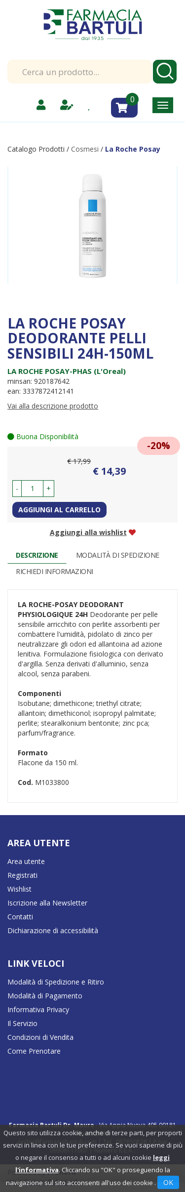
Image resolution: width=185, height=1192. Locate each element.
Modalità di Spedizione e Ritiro (55, 981)
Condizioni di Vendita (40, 1037)
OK (168, 1182)
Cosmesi (85, 149)
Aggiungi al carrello (59, 509)
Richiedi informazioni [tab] (54, 571)
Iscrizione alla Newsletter (47, 902)
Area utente (26, 861)
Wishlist (19, 889)
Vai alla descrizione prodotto (52, 406)
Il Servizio (22, 1023)
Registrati (22, 875)
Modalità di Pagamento (44, 995)
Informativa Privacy (38, 1009)
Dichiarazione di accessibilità (52, 930)
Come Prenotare (34, 1051)
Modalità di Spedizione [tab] (117, 555)
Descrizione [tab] (37, 555)
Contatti (20, 916)
